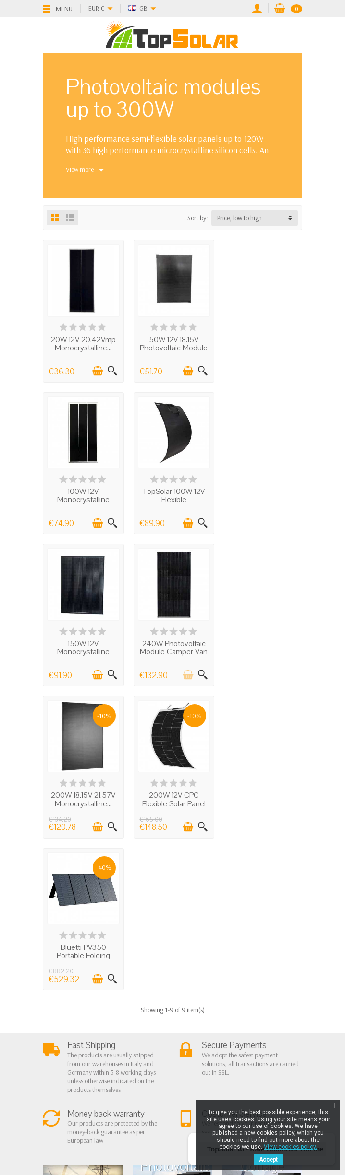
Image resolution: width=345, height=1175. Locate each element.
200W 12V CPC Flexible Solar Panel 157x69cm (172, 648)
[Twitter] (161, 1120)
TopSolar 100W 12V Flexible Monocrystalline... (83, 498)
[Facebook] (139, 1120)
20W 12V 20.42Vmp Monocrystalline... (82, 343)
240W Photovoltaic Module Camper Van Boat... (262, 498)
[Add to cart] (96, 370)
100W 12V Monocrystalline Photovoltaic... (262, 347)
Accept (268, 1159)
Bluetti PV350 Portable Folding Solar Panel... (262, 648)
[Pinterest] (183, 1120)
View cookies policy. (290, 1146)
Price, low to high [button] (239, 218)
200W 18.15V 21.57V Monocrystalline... (82, 644)
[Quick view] (111, 370)
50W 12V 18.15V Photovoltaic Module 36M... (172, 347)
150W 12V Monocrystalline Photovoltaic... (172, 498)
